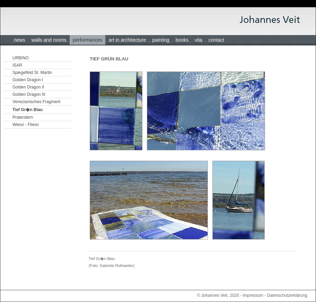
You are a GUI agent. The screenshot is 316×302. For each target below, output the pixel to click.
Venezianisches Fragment (36, 101)
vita (198, 40)
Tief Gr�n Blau (27, 109)
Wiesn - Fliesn (25, 124)
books (182, 40)
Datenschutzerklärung (287, 295)
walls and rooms (49, 40)
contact (216, 40)
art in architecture (127, 40)
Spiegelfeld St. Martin (32, 72)
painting (160, 40)
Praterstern (22, 117)
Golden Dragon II (28, 87)
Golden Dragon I (27, 79)
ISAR (17, 65)
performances (88, 40)
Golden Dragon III (28, 94)
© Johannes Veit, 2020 (218, 295)
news (19, 40)
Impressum (253, 295)
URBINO (20, 58)
